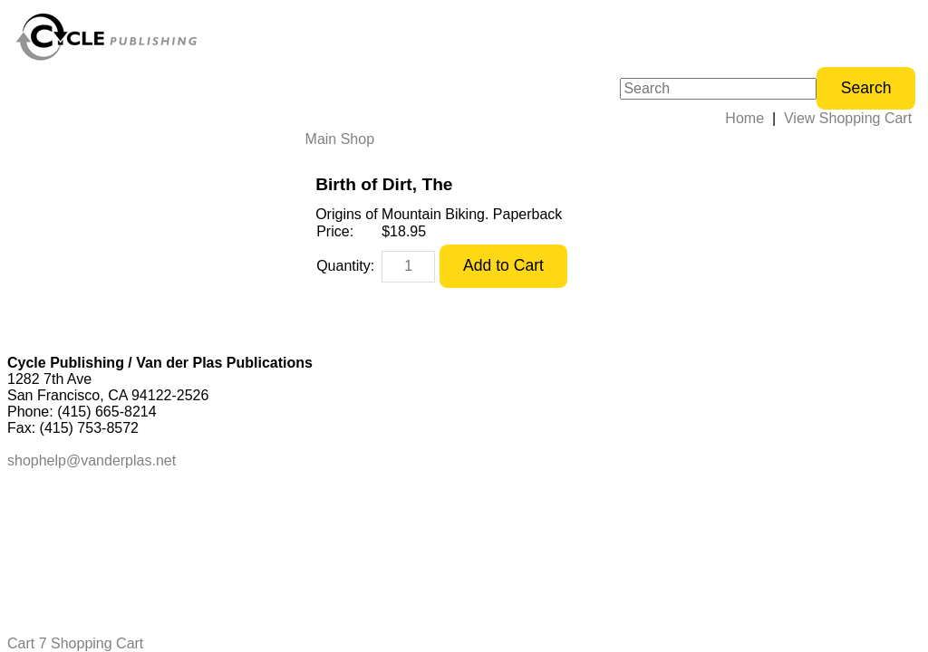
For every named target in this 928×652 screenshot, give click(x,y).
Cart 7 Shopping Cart (75, 643)
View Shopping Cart (848, 118)
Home (744, 118)
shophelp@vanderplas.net (91, 460)
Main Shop (340, 139)
